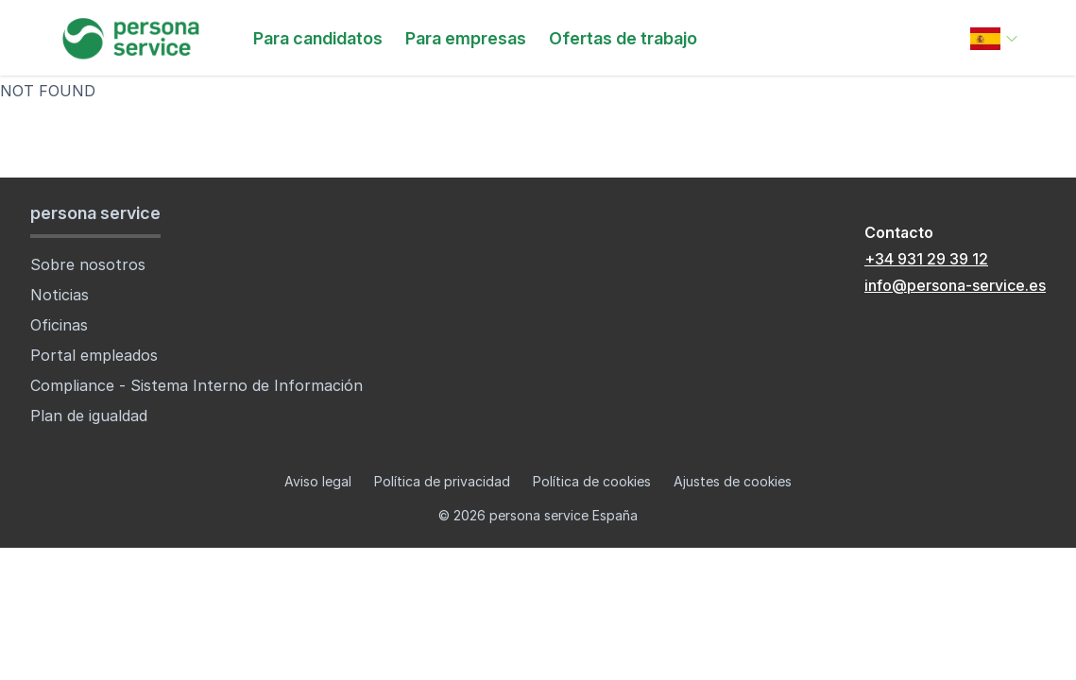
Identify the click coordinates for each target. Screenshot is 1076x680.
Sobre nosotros (87, 264)
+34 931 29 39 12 (926, 258)
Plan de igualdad (88, 415)
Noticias (59, 294)
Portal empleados (94, 355)
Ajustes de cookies (733, 481)
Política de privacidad (442, 481)
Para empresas (465, 38)
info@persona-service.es (955, 285)
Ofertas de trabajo (623, 38)
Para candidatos (318, 38)
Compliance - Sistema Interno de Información (196, 385)
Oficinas (59, 324)
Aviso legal (317, 481)
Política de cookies (592, 481)
